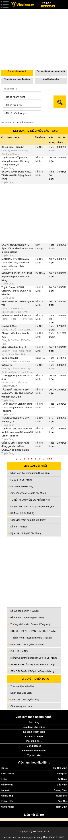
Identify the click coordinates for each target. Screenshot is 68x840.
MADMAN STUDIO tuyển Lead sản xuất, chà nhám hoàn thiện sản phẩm (15, 262)
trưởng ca (7, 365)
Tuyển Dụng (7, 168)
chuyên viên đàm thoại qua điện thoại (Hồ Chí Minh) (34, 506)
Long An (5, 790)
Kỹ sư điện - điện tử (12, 147)
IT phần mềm (34, 755)
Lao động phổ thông (34, 727)
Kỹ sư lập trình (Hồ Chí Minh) (26, 533)
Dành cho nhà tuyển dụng (25, 699)
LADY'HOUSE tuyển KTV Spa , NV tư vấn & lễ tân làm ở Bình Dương (17, 248)
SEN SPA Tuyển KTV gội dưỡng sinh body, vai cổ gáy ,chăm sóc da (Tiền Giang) (34, 671)
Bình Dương (8, 773)
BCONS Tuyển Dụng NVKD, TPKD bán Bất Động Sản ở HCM (16, 175)
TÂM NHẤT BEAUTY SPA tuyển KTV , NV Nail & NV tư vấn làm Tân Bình (17, 393)
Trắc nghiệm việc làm (25, 686)
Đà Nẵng (40, 273)
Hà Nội (39, 147)
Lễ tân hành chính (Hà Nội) (25, 611)
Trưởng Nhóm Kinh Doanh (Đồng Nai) (30, 624)
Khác (4, 779)
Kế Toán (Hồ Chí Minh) (22, 513)
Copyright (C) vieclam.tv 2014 (33, 831)
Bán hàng (34, 722)
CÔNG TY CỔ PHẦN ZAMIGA (17, 329)
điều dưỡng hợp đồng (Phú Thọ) (27, 617)
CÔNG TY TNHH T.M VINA (15, 361)
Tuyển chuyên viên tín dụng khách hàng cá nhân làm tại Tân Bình (16, 407)
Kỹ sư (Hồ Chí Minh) (21, 479)
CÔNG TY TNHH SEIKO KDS (17, 319)
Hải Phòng (7, 784)
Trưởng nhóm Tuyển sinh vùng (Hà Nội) (31, 637)
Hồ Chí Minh (60, 768)
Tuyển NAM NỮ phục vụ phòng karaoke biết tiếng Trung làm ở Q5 (15, 161)
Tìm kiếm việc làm (24, 122)
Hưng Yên (61, 795)
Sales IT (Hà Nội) (19, 651)
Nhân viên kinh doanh (34, 750)
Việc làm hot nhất (51, 79)
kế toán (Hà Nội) (19, 526)
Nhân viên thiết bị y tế (13, 347)
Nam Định (61, 806)
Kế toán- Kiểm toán (34, 731)
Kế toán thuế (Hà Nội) (22, 486)
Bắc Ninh (62, 784)
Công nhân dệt (9, 358)
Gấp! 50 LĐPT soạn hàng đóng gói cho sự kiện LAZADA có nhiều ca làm (15, 446)
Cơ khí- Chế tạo (34, 736)
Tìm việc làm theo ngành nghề (51, 71)
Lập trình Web (9, 326)
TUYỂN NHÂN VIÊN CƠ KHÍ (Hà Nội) (30, 499)
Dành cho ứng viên (21, 692)
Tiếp (49, 458)
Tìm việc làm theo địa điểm (17, 79)
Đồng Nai (40, 358)
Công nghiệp (34, 746)
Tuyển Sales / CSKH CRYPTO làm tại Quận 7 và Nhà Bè (16, 291)
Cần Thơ (62, 801)
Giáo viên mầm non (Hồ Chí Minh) (28, 520)
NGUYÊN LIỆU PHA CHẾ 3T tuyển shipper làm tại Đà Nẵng (16, 277)
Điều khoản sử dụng (53, 837)
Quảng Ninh (60, 790)
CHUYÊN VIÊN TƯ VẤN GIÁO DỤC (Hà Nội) (34, 631)
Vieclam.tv (6, 122)
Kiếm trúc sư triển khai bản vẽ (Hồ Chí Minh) (34, 657)
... (44, 458)
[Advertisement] (34, 572)
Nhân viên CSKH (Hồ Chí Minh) (27, 644)
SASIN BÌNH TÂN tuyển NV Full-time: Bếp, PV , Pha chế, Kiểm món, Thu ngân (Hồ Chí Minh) (34, 664)
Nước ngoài (7, 806)
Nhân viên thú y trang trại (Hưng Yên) (30, 473)
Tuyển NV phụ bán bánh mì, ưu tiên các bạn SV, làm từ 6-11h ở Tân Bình (17, 432)
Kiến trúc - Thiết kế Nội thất (16, 315)
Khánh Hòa (7, 801)
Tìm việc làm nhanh (17, 71)
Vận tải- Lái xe (34, 741)
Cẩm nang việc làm (21, 706)
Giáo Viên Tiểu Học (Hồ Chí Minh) (28, 493)
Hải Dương (7, 795)
